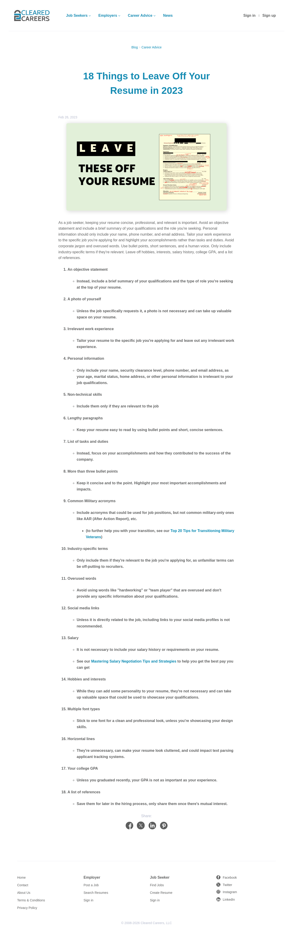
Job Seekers (76, 15)
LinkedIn (229, 899)
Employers (107, 15)
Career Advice (140, 15)
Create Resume (161, 892)
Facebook (230, 877)
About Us (23, 892)
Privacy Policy (27, 908)
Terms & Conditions (31, 900)
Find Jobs (157, 885)
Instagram (230, 892)
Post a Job (91, 885)
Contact (22, 885)
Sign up (269, 15)
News (168, 15)
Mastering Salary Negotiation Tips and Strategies (133, 661)
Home (21, 877)
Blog (134, 47)
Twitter (227, 885)
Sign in (249, 15)
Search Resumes (96, 892)
